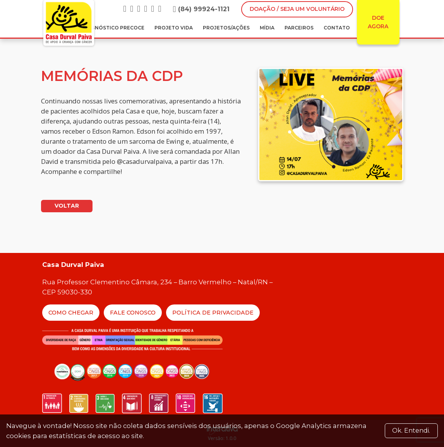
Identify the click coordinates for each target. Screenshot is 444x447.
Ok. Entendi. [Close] (411, 430)
